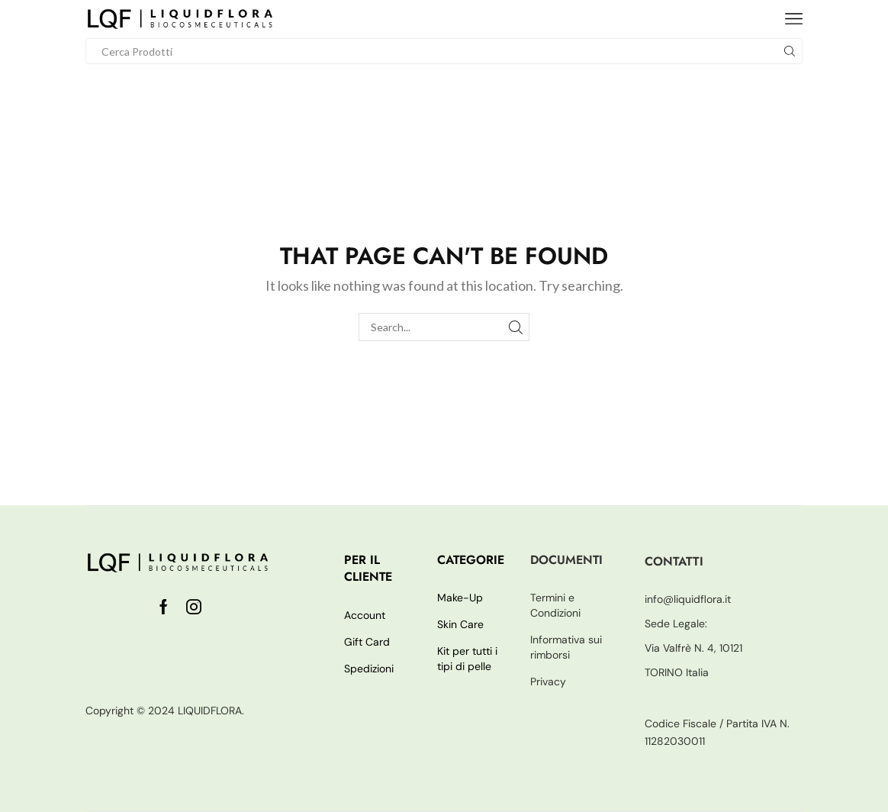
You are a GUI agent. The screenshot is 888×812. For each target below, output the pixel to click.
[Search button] (789, 51)
